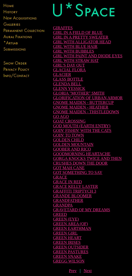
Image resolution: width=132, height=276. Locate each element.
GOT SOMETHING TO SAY (77, 172)
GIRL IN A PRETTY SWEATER (80, 37)
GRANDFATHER (68, 200)
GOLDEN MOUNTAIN (73, 144)
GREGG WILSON (68, 261)
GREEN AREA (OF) (70, 224)
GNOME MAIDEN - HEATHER (80, 107)
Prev (72, 270)
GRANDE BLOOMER (72, 196)
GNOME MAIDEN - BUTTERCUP (83, 102)
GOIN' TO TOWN (68, 135)
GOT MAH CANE (68, 168)
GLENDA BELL (67, 84)
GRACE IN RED (67, 182)
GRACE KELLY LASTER (75, 186)
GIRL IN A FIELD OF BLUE (78, 32)
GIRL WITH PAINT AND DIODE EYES (87, 56)
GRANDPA (63, 205)
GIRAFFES (63, 28)
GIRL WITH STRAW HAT (76, 60)
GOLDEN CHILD (68, 140)
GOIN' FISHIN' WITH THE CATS (82, 130)
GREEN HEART (67, 238)
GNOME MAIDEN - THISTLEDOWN (86, 112)
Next (88, 270)
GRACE (60, 177)
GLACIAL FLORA (69, 70)
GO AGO (61, 116)
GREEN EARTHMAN (72, 228)
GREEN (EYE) (66, 219)
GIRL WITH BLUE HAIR (75, 46)
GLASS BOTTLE (68, 79)
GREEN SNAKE (67, 256)
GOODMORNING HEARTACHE (81, 154)
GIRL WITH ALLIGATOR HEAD (82, 42)
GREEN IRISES (67, 242)
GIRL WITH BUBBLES (73, 51)
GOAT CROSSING (69, 121)
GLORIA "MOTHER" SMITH (78, 93)
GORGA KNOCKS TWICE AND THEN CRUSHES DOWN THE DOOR (87, 160)
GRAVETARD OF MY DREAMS (81, 210)
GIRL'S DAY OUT (69, 65)
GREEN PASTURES (70, 252)
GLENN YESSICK (69, 88)
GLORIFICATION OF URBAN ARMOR (88, 98)
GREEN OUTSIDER (70, 247)
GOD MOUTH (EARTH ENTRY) (81, 126)
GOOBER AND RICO (72, 149)
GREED (60, 214)
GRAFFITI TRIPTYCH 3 (74, 191)
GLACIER (62, 74)
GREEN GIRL (65, 233)
